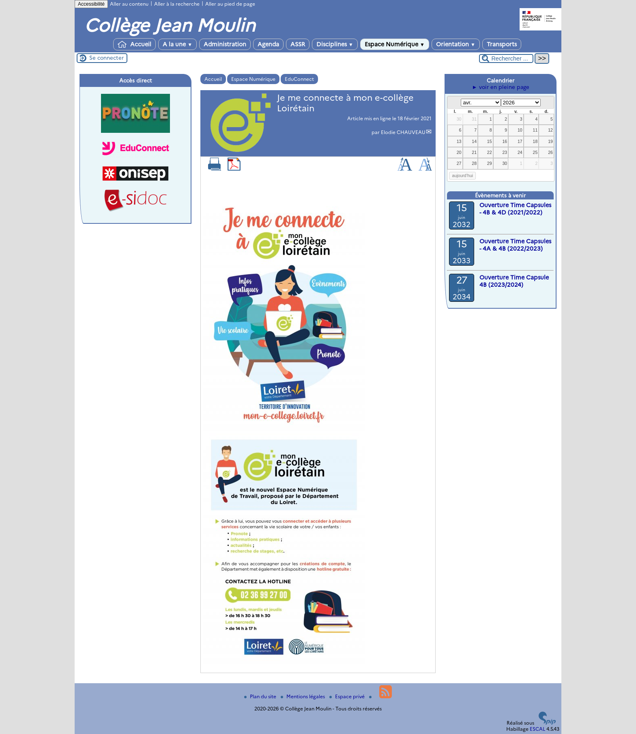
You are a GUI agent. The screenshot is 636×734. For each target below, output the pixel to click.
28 (474, 163)
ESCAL (537, 729)
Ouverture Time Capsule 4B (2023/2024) (514, 281)
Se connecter (106, 57)
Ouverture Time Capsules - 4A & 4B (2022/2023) (515, 245)
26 (550, 152)
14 (474, 141)
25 (535, 152)
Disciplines (334, 44)
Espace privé (347, 696)
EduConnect (299, 79)
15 (489, 141)
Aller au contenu (129, 4)
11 (535, 130)
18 (535, 141)
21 (474, 152)
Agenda (268, 44)
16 (504, 141)
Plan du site (260, 696)
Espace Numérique (395, 44)
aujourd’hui (462, 175)
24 (520, 152)
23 (504, 152)
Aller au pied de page (230, 4)
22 (489, 152)
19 (550, 141)
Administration (225, 44)
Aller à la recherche (177, 4)
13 (459, 141)
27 (459, 163)
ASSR (297, 44)
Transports (502, 44)
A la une (177, 44)
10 (520, 130)
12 (550, 130)
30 (459, 119)
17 (520, 141)
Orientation (455, 44)
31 (474, 119)
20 (459, 152)
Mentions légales (303, 696)
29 (489, 163)
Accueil (134, 44)
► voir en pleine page (500, 87)
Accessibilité (91, 4)
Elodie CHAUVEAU (403, 132)
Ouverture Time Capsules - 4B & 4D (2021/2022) (515, 208)
